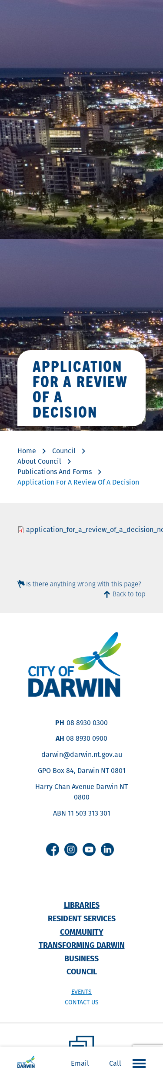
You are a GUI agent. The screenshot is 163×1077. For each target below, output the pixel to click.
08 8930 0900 (86, 738)
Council (64, 451)
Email (80, 1063)
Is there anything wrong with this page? (83, 584)
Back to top (129, 594)
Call (115, 1063)
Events (81, 991)
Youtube (89, 849)
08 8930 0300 (87, 723)
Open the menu (137, 1063)
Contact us (82, 1002)
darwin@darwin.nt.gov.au (81, 754)
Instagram (70, 849)
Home (26, 451)
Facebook (52, 849)
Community (81, 931)
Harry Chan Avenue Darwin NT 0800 (81, 792)
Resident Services (82, 918)
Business (81, 958)
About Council (39, 461)
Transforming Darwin (82, 945)
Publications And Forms (54, 472)
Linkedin (107, 849)
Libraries (82, 905)
